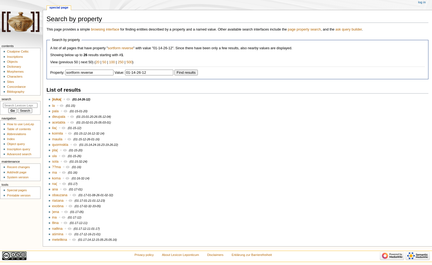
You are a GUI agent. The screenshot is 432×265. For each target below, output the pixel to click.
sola (55, 161)
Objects (12, 61)
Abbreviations (16, 134)
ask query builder (348, 29)
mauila (57, 139)
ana (55, 189)
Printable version (18, 195)
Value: (119, 73)
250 (120, 62)
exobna (58, 206)
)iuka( (56, 99)
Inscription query (18, 149)
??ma (56, 167)
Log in (422, 2)
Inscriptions (15, 56)
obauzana (60, 195)
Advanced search (19, 154)
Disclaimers (215, 254)
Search (6, 99)
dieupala (58, 117)
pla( (55, 150)
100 (112, 62)
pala (55, 111)
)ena (55, 212)
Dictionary (14, 66)
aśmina (57, 234)
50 (104, 62)
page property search (304, 29)
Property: (57, 73)
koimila (57, 133)
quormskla (60, 145)
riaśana (58, 201)
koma (56, 178)
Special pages (17, 190)
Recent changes (18, 167)
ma (54, 172)
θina (55, 223)
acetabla (58, 122)
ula (54, 156)
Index (11, 139)
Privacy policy (144, 254)
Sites (10, 81)
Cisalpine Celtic (18, 51)
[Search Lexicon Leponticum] (20, 105)
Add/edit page (16, 172)
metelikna (59, 240)
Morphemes (15, 71)
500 (129, 62)
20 (97, 62)
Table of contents (19, 129)
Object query (16, 144)
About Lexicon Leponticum (180, 254)
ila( (54, 128)
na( (54, 184)
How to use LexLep (20, 124)
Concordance (16, 86)
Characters (14, 76)
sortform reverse (120, 48)
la (53, 106)
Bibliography (15, 91)
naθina (57, 229)
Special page (58, 7)
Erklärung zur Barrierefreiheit (252, 254)
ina (54, 217)
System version (17, 177)
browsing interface (105, 29)
